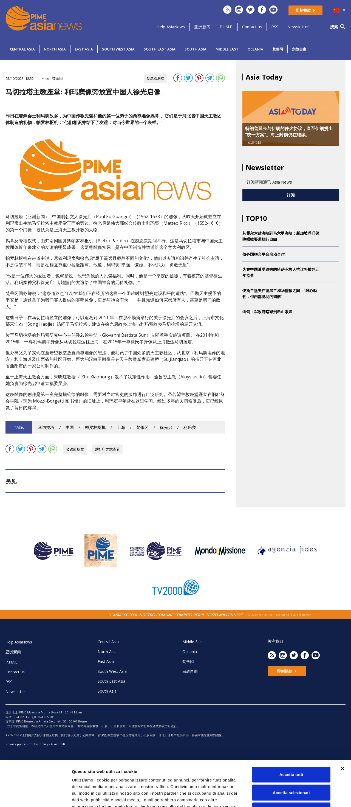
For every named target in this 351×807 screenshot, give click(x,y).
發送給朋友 (155, 78)
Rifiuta (291, 771)
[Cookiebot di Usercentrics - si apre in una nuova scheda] (36, 796)
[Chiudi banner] (342, 729)
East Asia (84, 49)
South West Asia (118, 49)
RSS (274, 26)
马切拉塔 (46, 427)
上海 (121, 427)
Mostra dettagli (288, 796)
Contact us (252, 26)
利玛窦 (189, 427)
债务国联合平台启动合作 (263, 254)
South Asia (195, 49)
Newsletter (298, 26)
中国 (70, 427)
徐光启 (166, 427)
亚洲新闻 (202, 26)
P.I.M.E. (226, 26)
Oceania (255, 49)
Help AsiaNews (170, 26)
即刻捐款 (305, 10)
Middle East (227, 49)
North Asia (55, 49)
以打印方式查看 (107, 449)
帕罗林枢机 (95, 427)
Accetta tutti (291, 735)
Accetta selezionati (291, 753)
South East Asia (160, 49)
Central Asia (22, 49)
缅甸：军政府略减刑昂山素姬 (267, 311)
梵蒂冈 (277, 49)
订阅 (291, 195)
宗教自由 (299, 49)
